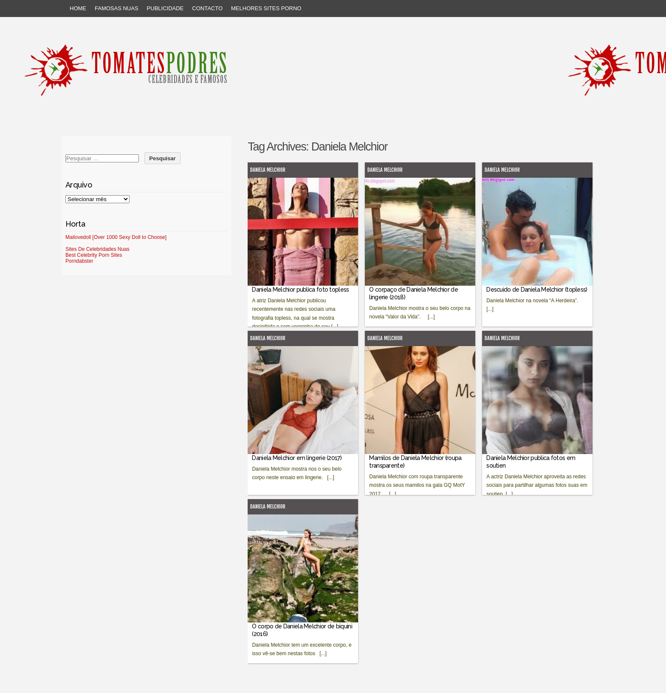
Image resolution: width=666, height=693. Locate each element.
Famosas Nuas (116, 8)
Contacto (207, 8)
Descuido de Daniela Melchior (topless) (536, 289)
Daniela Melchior (267, 170)
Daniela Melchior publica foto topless (300, 289)
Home (78, 8)
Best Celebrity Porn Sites (93, 255)
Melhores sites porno (266, 8)
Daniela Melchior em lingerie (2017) (296, 457)
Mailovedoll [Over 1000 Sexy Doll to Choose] (115, 237)
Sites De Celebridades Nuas (97, 249)
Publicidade (165, 8)
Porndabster (79, 261)
